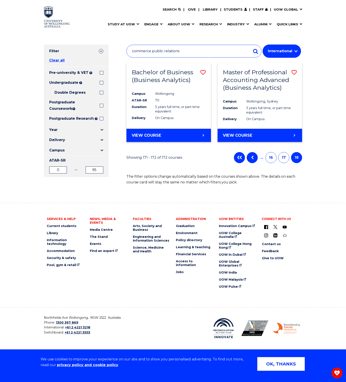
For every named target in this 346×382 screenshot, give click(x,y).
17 (284, 157)
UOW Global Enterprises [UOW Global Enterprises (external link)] (229, 263)
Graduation (185, 226)
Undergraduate (63, 82)
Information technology (57, 242)
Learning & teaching (193, 247)
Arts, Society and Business (147, 228)
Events (95, 244)
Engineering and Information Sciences (151, 238)
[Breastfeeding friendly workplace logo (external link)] (286, 328)
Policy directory (189, 240)
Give (192, 9)
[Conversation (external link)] (284, 235)
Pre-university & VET (68, 73)
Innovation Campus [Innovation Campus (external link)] (235, 226)
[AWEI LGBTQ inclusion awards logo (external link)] (255, 328)
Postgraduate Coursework (60, 105)
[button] (203, 72)
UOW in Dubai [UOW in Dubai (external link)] (231, 255)
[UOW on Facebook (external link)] (266, 227)
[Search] (171, 9)
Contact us (271, 244)
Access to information (186, 263)
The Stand (99, 237)
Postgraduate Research (71, 118)
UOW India (228, 272)
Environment (186, 233)
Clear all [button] (57, 60)
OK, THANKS (281, 364)
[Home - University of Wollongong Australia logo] (57, 17)
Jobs (180, 272)
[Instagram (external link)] (266, 235)
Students (233, 9)
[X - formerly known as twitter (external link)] (275, 227)
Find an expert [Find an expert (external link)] (102, 251)
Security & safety (61, 258)
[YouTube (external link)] (284, 227)
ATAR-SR (57, 160)
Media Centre (101, 230)
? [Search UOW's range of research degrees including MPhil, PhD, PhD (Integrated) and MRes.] (96, 118)
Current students (61, 226)
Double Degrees (70, 92)
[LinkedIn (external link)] (275, 235)
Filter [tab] (54, 51)
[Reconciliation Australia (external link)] (223, 328)
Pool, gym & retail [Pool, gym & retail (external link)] (61, 265)
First (239, 157)
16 (271, 157)
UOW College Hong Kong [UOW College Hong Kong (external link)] (235, 246)
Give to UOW (273, 258)
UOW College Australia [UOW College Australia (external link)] (230, 235)
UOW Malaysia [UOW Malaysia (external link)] (231, 279)
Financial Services (191, 254)
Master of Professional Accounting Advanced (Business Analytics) (256, 80)
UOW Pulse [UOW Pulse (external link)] (228, 287)
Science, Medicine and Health (148, 249)
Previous (252, 157)
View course (146, 135)
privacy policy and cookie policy (87, 365)
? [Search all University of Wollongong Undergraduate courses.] (80, 82)
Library (210, 9)
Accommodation (61, 251)
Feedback (270, 251)
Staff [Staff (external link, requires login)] (258, 9)
